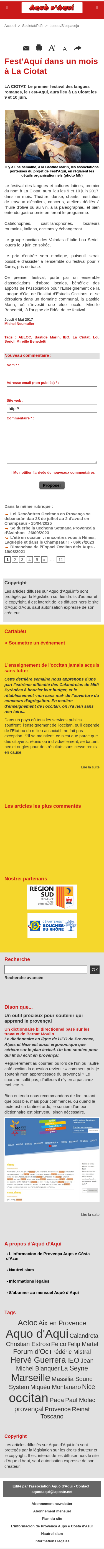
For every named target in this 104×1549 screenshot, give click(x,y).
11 (61, 559)
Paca (57, 1399)
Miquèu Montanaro (55, 1387)
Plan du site (52, 1519)
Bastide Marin (47, 337)
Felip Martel (82, 1344)
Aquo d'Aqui (37, 1333)
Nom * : (13, 365)
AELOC (25, 337)
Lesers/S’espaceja (64, 26)
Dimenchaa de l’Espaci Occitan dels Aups (48, 546)
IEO (66, 337)
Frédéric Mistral (70, 1351)
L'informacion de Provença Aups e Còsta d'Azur (48, 1256)
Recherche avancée (23, 977)
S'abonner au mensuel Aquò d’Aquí (42, 1292)
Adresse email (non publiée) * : (33, 383)
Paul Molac (80, 1400)
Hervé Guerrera (38, 1360)
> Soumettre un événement (35, 643)
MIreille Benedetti (31, 341)
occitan (29, 1398)
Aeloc (27, 1322)
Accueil (10, 26)
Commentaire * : (20, 418)
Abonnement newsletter (52, 1504)
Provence (58, 1409)
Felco (58, 1344)
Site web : (15, 400)
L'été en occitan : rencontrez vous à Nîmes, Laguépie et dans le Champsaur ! (50, 539)
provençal (29, 1409)
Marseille (30, 1377)
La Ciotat (81, 337)
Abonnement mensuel (52, 1511)
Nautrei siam (20, 1269)
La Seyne (74, 1368)
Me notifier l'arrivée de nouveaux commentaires (54, 472)
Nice (88, 1386)
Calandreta (84, 1336)
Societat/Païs (33, 26)
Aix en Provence (62, 1323)
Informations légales (27, 1281)
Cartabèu (15, 631)
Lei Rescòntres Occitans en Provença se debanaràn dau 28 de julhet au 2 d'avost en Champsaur (47, 518)
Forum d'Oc (31, 1351)
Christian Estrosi (28, 1344)
